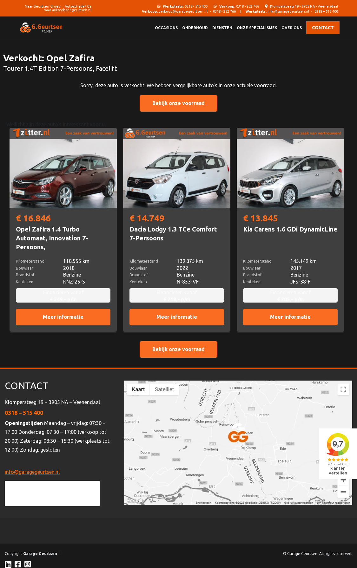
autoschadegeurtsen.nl (71, 10)
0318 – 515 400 (326, 11)
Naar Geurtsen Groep (43, 6)
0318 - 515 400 (185, 6)
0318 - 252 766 (239, 6)
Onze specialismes (257, 28)
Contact (323, 27)
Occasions (166, 28)
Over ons (291, 28)
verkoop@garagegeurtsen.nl (183, 11)
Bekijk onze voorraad (178, 103)
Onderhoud (195, 28)
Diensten (222, 28)
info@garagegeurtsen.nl (288, 11)
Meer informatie (63, 317)
